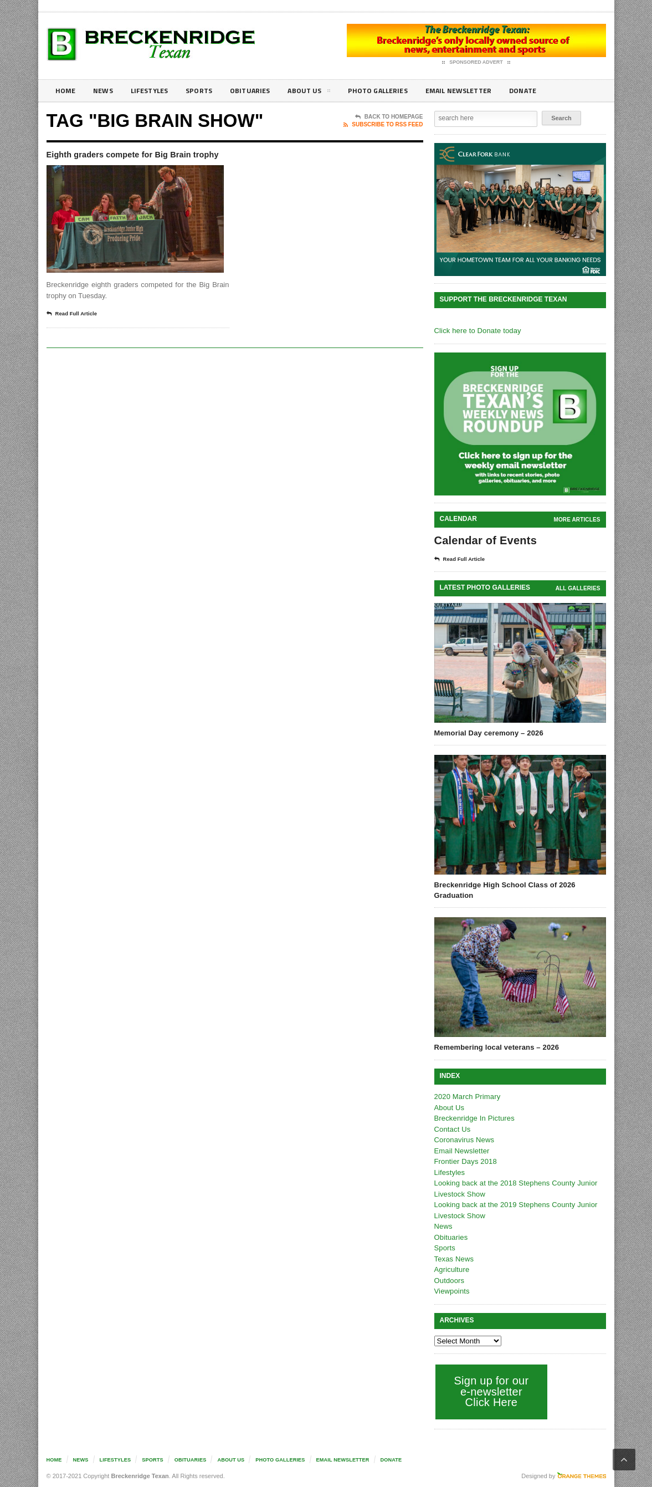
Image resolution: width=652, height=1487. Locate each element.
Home (66, 90)
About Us (323, 92)
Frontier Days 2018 (465, 1161)
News (105, 90)
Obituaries (261, 90)
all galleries (578, 588)
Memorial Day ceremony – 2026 (487, 733)
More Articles (577, 520)
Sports (207, 90)
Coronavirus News (463, 1140)
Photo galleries (395, 90)
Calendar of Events (484, 540)
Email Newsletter (481, 90)
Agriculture (451, 1269)
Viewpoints (451, 1291)
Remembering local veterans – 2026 (495, 1047)
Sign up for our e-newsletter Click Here (490, 1391)
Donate (550, 90)
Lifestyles (155, 90)
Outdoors (449, 1280)
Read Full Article (75, 329)
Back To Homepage (389, 117)
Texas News (453, 1259)
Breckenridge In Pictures (473, 1118)
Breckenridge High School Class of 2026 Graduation (503, 890)
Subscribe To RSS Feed (383, 125)
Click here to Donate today (476, 330)
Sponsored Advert (476, 62)
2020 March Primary (466, 1096)
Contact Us (452, 1129)
